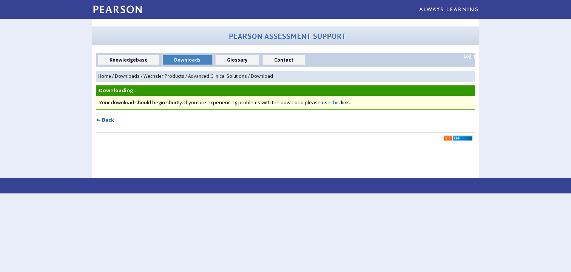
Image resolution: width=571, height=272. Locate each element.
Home (104, 76)
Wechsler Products (164, 76)
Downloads (127, 76)
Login (469, 56)
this (336, 102)
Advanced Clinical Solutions (217, 76)
